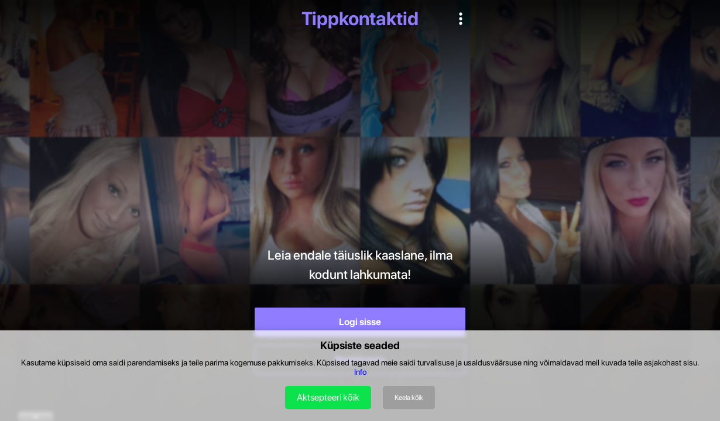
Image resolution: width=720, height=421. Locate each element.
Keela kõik (409, 398)
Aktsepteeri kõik (328, 397)
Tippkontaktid (360, 18)
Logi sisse (360, 321)
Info (360, 372)
